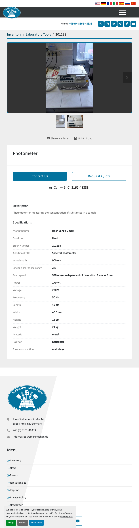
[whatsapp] (101, 24)
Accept (11, 523)
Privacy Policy (18, 497)
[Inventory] (14, 34)
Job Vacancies (18, 482)
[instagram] (107, 24)
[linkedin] (114, 24)
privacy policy (66, 517)
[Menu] (122, 12)
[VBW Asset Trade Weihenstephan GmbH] (27, 398)
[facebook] (127, 24)
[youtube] (133, 24)
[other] (120, 24)
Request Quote (99, 176)
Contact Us (40, 176)
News (13, 468)
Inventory (15, 460)
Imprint (14, 490)
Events (14, 475)
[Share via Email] (58, 138)
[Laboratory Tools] (38, 34)
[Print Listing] (83, 138)
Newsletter (16, 505)
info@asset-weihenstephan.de (30, 436)
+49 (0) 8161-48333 (80, 23)
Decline (22, 523)
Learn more (36, 523)
